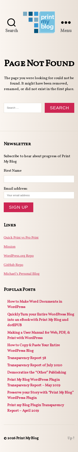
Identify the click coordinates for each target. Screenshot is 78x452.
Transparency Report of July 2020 (34, 365)
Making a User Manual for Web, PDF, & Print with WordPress (38, 335)
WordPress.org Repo (19, 255)
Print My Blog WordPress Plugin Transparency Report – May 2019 (33, 382)
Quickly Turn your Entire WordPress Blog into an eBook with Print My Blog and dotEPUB (40, 320)
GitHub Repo (13, 265)
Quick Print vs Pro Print (21, 237)
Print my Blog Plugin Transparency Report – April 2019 (35, 408)
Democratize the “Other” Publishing (36, 372)
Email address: (39, 192)
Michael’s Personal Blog (22, 273)
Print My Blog (27, 438)
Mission (10, 246)
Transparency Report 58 (26, 358)
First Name (13, 170)
